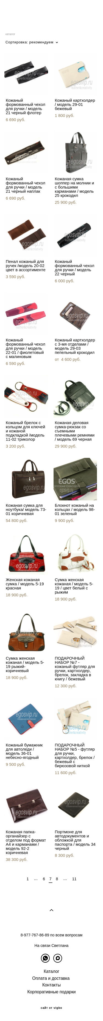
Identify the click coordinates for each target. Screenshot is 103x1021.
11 (74, 879)
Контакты (51, 985)
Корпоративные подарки (51, 991)
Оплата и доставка (50, 978)
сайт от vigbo (51, 1008)
